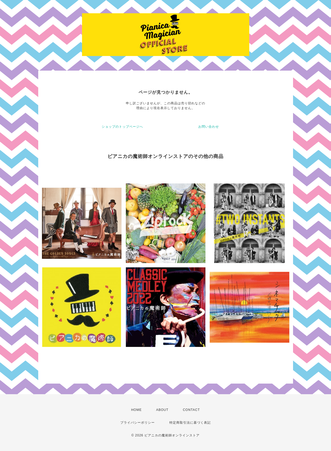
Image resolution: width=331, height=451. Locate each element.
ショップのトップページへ (122, 126)
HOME (136, 410)
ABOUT (162, 410)
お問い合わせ (208, 126)
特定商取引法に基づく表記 (190, 422)
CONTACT (191, 410)
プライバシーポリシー (137, 422)
